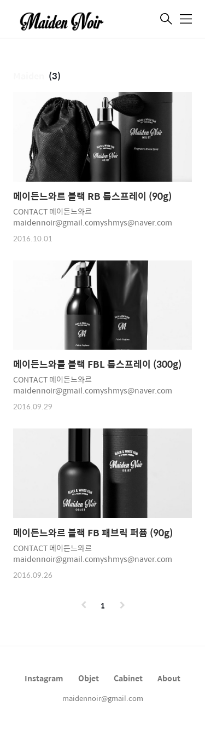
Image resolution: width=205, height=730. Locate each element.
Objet (88, 678)
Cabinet (128, 678)
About (168, 678)
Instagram (44, 678)
